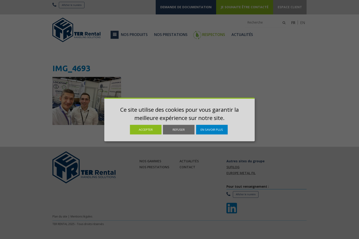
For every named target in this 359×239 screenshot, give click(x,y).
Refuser (179, 130)
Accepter (146, 130)
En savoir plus (212, 130)
